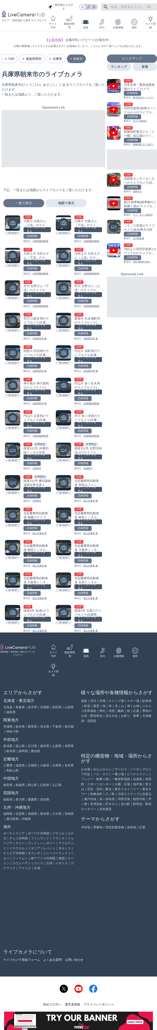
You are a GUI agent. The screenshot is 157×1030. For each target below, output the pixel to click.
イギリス (61, 863)
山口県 (57, 785)
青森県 (20, 707)
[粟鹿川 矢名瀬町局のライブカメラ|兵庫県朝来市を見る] (63, 320)
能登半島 (139, 799)
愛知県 (35, 751)
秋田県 (57, 707)
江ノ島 (110, 794)
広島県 (44, 785)
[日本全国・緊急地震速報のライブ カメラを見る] (132, 89)
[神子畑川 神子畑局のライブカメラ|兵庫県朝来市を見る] (12, 385)
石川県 (32, 746)
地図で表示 (66, 203)
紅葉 (136, 711)
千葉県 (57, 726)
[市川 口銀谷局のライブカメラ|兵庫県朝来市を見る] (12, 320)
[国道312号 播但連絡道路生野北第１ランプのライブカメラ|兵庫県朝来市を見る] (12, 482)
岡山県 (32, 785)
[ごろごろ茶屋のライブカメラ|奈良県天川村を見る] (132, 230)
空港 (102, 701)
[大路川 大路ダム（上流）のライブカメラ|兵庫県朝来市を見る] (12, 223)
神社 (102, 711)
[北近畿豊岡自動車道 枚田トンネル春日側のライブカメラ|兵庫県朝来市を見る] (63, 515)
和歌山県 (12, 770)
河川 (102, 24)
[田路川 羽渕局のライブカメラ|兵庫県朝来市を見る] (12, 353)
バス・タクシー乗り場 (108, 774)
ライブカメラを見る (36, 229)
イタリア (34, 848)
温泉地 (131, 827)
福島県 (11, 712)
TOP (11, 58)
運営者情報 (72, 1004)
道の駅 (125, 804)
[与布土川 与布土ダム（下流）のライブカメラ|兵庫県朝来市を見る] (12, 255)
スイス (38, 863)
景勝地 (97, 827)
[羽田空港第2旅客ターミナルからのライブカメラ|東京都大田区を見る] (132, 112)
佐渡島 (137, 779)
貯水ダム (111, 804)
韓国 (61, 858)
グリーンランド (26, 843)
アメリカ (25, 868)
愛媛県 (32, 799)
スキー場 (133, 701)
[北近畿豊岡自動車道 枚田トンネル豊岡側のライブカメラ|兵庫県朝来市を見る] (12, 547)
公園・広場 (122, 784)
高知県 (44, 799)
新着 (145, 66)
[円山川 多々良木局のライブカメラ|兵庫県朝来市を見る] (63, 385)
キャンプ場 (116, 701)
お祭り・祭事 (130, 715)
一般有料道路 (121, 779)
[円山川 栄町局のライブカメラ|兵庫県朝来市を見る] (63, 353)
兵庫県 (57, 58)
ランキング (119, 66)
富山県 (20, 746)
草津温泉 (96, 804)
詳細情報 (32, 236)
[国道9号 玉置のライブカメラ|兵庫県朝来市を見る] (63, 612)
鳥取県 (7, 785)
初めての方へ (52, 1004)
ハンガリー (47, 843)
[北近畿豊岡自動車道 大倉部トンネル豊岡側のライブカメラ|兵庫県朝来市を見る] (63, 547)
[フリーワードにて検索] (106, 7)
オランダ (34, 853)
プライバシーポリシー (98, 1004)
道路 (86, 24)
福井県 (44, 746)
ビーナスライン (137, 774)
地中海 (137, 784)
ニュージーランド (55, 853)
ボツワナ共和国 (38, 833)
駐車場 (146, 701)
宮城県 (44, 707)
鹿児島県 (12, 819)
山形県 (69, 707)
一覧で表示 (24, 203)
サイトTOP (53, 22)
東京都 (69, 726)
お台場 (85, 769)
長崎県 (32, 813)
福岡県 (7, 813)
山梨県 (57, 746)
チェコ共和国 (18, 838)
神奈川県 (12, 731)
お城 (136, 706)
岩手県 (32, 707)
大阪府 (44, 765)
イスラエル (17, 848)
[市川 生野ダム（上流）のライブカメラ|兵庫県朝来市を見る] (63, 288)
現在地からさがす (60, 6)
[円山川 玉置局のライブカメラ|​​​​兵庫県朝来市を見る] (12, 417)
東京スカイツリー (127, 789)
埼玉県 (44, 726)
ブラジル (58, 833)
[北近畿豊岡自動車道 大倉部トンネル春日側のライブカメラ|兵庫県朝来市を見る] (12, 580)
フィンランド (40, 838)
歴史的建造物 (114, 827)
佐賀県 (20, 813)
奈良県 (69, 765)
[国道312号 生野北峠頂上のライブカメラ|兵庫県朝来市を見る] (63, 450)
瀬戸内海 (90, 799)
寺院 (112, 711)
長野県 (69, 746)
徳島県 (7, 799)
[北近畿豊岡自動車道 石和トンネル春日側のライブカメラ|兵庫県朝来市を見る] (63, 580)
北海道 (7, 707)
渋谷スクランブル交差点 (134, 794)
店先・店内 (94, 789)
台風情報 (118, 24)
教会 (108, 789)
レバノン (49, 848)
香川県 (20, 799)
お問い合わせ (74, 959)
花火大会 (111, 715)
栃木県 (20, 726)
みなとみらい (102, 769)
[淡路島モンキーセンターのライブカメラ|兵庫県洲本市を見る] (132, 183)
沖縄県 (26, 819)
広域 (37, 868)
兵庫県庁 (37, 468)
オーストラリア (14, 833)
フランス (58, 838)
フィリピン (20, 858)
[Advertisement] (53, 138)
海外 (134, 24)
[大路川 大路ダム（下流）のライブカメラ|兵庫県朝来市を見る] (63, 223)
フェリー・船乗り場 (95, 779)
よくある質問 (52, 959)
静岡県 (23, 751)
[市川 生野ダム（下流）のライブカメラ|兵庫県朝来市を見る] (12, 288)
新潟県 (7, 746)
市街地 (85, 827)
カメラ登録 (150, 22)
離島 (121, 711)
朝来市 (78, 58)
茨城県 (7, 726)
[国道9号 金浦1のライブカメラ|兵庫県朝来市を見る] (12, 612)
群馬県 (32, 726)
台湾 (49, 863)
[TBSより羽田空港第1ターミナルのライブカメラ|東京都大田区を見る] (132, 253)
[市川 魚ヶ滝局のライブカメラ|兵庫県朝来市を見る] (63, 417)
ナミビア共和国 (14, 853)
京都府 (32, 765)
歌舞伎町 (96, 794)
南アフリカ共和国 (43, 858)
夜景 (96, 706)
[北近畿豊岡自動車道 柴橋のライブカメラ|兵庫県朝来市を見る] (12, 515)
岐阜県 (11, 751)
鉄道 (87, 706)
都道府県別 (69, 22)
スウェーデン (21, 863)
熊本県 (44, 813)
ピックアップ (132, 58)
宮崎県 (69, 813)
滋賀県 (20, 765)
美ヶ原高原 (107, 799)
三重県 (7, 765)
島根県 (20, 785)
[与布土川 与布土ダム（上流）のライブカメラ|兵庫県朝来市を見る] (63, 255)
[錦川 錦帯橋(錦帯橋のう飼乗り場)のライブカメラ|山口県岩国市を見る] (132, 206)
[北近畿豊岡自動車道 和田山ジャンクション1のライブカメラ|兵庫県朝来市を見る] (63, 482)
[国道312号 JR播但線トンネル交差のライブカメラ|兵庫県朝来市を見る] (12, 450)
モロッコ (64, 848)
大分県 (57, 813)
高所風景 (105, 809)
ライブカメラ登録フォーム (21, 959)
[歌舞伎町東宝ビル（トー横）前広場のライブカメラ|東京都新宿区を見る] (132, 136)
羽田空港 (124, 799)
